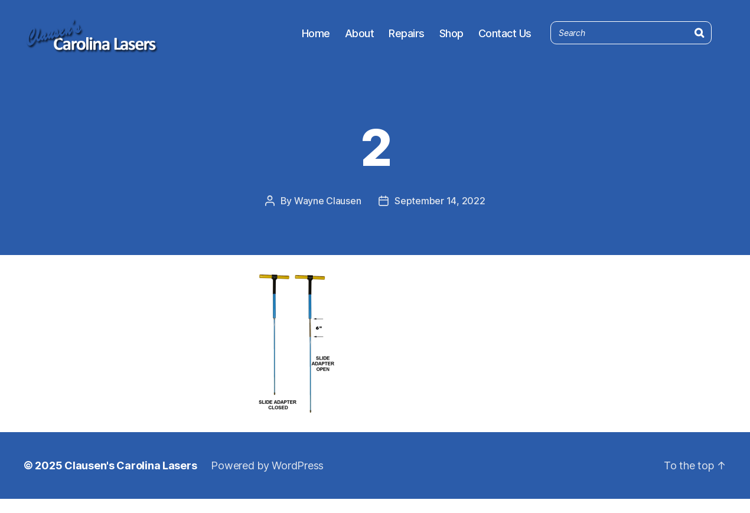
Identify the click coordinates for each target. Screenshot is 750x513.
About (359, 40)
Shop (451, 40)
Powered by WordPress (267, 479)
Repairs (407, 40)
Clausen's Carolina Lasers (130, 479)
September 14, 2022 (439, 215)
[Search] (699, 36)
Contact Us (504, 40)
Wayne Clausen (327, 215)
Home (316, 40)
